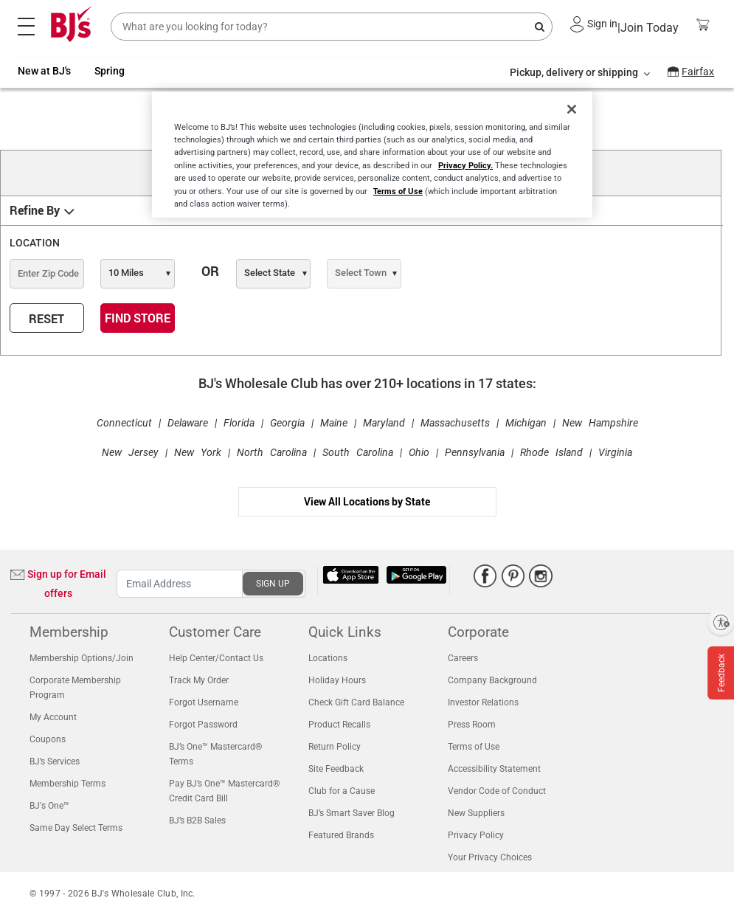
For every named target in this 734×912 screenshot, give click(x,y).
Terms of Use (473, 747)
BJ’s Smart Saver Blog (351, 813)
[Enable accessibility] (720, 622)
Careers (463, 658)
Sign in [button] (602, 24)
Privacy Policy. (465, 164)
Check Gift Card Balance (356, 702)
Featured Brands (341, 835)
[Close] (571, 109)
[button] (577, 24)
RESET (46, 319)
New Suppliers (476, 813)
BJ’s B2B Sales (197, 820)
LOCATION (35, 243)
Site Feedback (336, 769)
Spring (109, 71)
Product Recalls (339, 724)
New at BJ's (44, 71)
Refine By (35, 211)
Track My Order (199, 680)
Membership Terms (67, 783)
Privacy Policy (476, 835)
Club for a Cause (341, 791)
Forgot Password (203, 724)
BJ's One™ (49, 806)
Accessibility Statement (494, 769)
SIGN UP (273, 583)
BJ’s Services (55, 761)
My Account (53, 717)
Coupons (48, 739)
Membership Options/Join (82, 658)
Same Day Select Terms (76, 828)
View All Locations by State (367, 501)
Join (648, 28)
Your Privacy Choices (490, 857)
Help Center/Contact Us (216, 658)
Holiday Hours (337, 680)
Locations (327, 658)
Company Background (492, 680)
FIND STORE (137, 318)
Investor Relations (483, 702)
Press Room (472, 724)
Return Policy (334, 747)
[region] (372, 154)
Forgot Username (203, 702)
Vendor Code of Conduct (497, 791)
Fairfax (698, 71)
